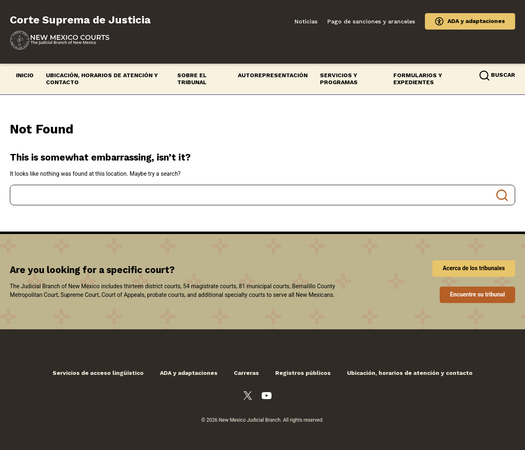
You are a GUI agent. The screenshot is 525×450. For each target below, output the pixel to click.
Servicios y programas (339, 79)
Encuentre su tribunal (477, 294)
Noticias (305, 21)
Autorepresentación (273, 75)
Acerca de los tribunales (474, 268)
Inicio (25, 75)
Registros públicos (303, 373)
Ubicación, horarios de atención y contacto (102, 79)
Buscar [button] (503, 74)
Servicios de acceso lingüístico (98, 373)
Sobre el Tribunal (192, 79)
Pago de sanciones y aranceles (371, 21)
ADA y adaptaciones (476, 21)
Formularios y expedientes (417, 79)
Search (502, 195)
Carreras (246, 373)
